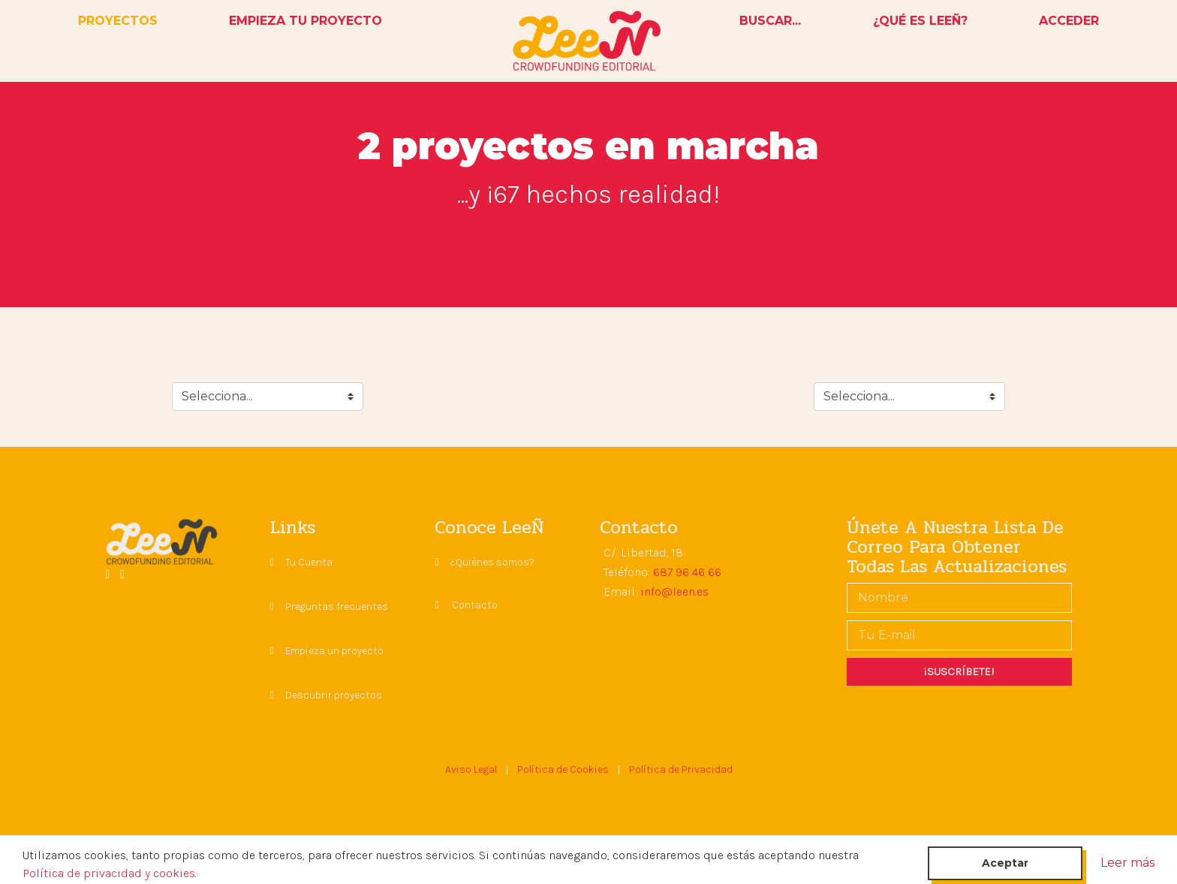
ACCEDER (1069, 21)
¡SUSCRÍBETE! (959, 671)
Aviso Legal (471, 769)
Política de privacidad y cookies (109, 873)
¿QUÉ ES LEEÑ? (920, 21)
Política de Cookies (563, 769)
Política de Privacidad (681, 769)
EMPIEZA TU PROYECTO (305, 21)
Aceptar (1005, 863)
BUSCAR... (770, 21)
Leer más (1127, 862)
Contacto (475, 605)
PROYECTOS (121, 19)
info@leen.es (674, 591)
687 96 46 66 (687, 572)
